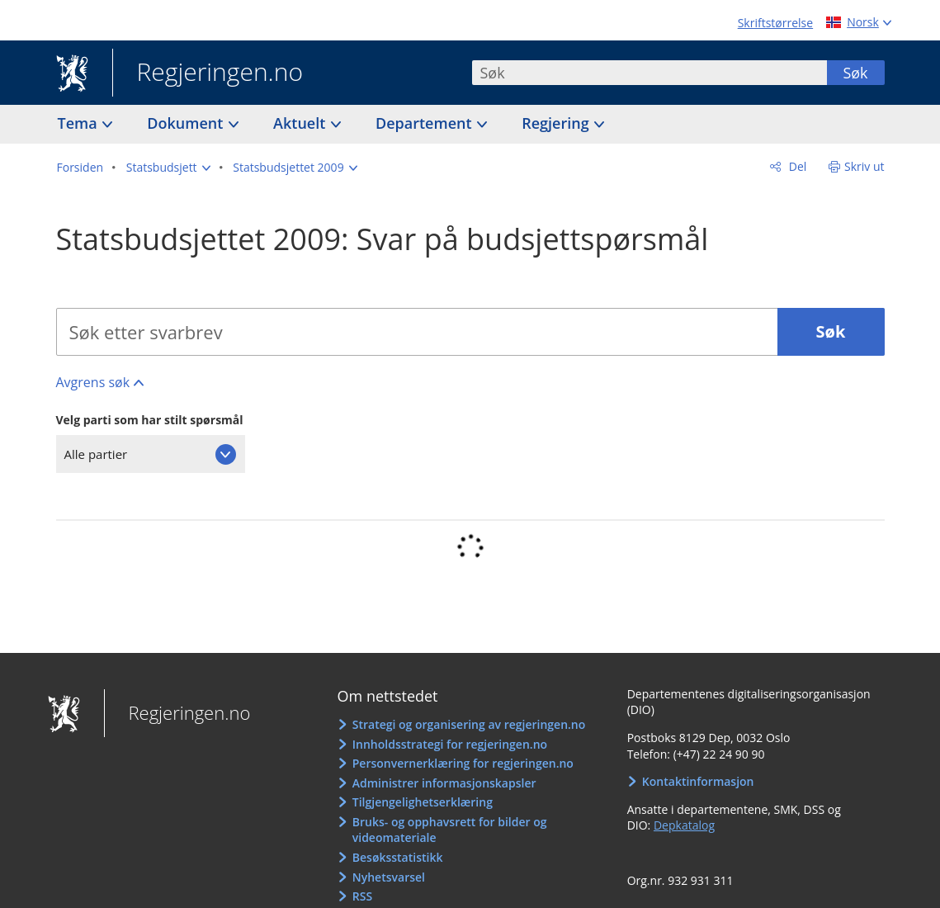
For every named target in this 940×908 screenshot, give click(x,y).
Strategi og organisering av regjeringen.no (469, 724)
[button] (168, 167)
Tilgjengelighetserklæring (422, 802)
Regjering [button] (557, 123)
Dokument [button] (187, 123)
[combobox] (649, 72)
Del (796, 166)
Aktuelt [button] (301, 123)
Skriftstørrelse (775, 23)
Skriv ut (864, 166)
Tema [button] (80, 123)
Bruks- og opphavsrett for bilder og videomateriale (449, 830)
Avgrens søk (93, 382)
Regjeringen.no (208, 73)
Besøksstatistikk (397, 857)
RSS (362, 896)
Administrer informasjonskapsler (444, 783)
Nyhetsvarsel (388, 877)
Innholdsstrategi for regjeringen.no (449, 744)
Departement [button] (425, 123)
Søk (855, 73)
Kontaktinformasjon (698, 781)
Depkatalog (684, 825)
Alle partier (96, 454)
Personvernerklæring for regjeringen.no (463, 763)
